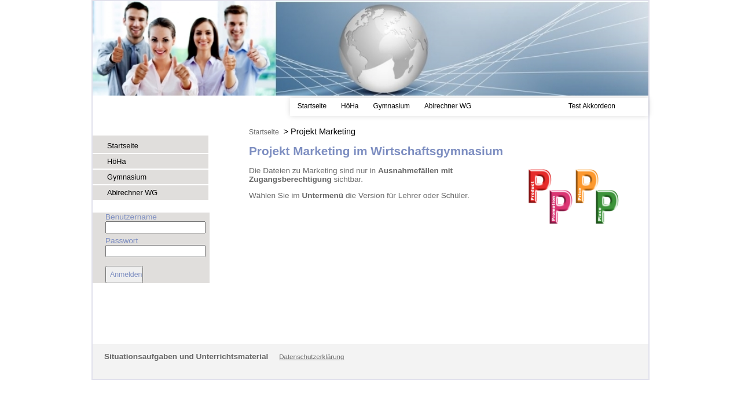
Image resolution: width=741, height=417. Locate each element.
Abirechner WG (447, 106)
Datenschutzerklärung (311, 356)
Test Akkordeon (591, 106)
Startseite (312, 106)
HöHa (349, 106)
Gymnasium (391, 106)
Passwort (121, 240)
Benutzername (131, 217)
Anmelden (126, 274)
